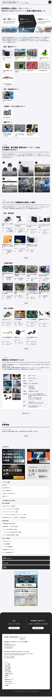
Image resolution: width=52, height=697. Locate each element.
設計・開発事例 (8, 668)
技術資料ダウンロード (9, 679)
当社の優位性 (7, 666)
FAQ (6, 677)
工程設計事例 (7, 670)
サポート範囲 (7, 664)
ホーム (6, 662)
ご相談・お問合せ (8, 681)
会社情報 (7, 685)
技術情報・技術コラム (9, 674)
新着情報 (7, 675)
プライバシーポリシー (9, 683)
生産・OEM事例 (8, 672)
